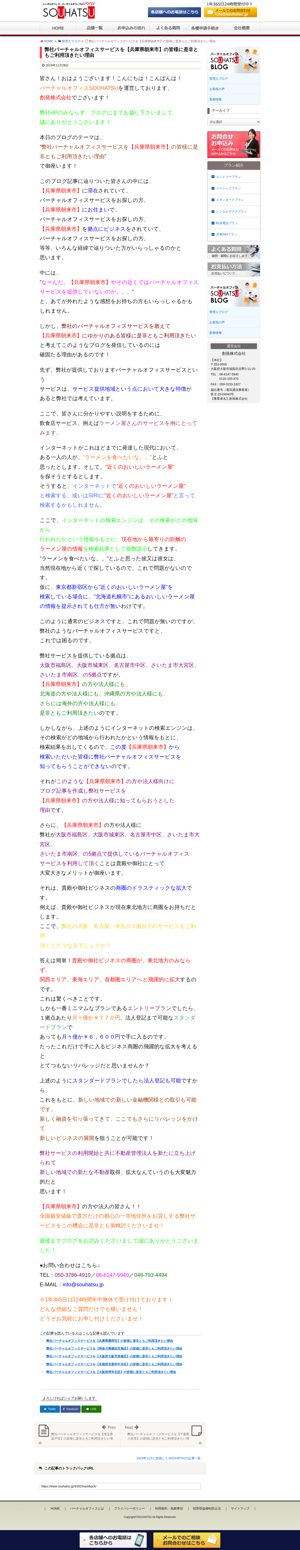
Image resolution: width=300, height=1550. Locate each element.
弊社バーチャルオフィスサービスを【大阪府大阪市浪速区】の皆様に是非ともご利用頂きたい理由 (114, 1356)
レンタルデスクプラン (231, 211)
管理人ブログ (71, 41)
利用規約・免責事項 (169, 1508)
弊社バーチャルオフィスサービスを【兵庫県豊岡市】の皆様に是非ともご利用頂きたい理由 (109, 1341)
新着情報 (215, 99)
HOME (48, 41)
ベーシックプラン (228, 188)
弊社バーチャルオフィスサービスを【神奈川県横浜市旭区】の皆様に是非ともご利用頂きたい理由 (114, 1348)
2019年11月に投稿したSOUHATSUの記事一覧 (169, 1458)
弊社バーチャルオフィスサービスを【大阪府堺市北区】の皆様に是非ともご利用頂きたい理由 (111, 1372)
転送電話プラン (227, 223)
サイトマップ (240, 1508)
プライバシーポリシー (129, 1508)
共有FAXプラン (226, 234)
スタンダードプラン (230, 200)
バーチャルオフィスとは (87, 1508)
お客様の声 (217, 89)
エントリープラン (228, 177)
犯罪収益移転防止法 (207, 1508)
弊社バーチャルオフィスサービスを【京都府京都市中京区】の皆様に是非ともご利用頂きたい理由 (114, 1364)
